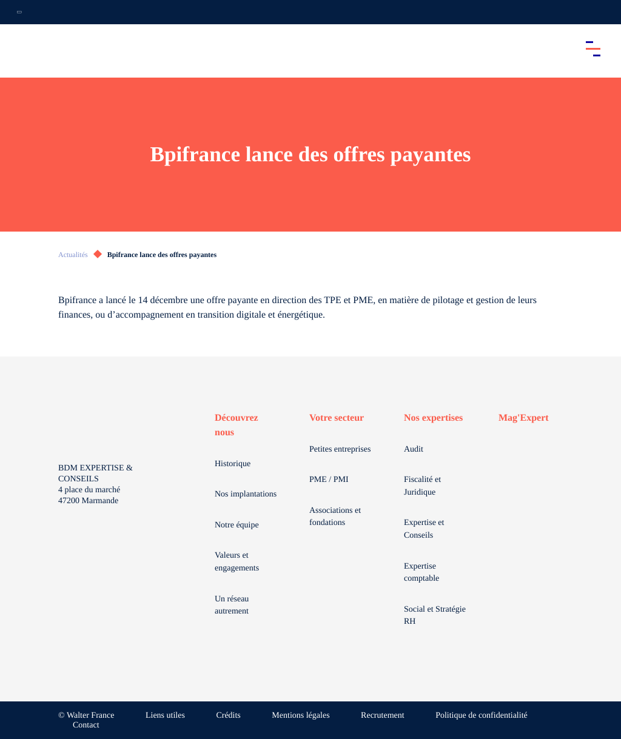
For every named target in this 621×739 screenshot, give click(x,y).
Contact (86, 725)
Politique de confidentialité (481, 715)
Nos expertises (433, 418)
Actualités (73, 254)
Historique (232, 464)
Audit (413, 449)
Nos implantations (246, 494)
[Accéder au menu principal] (593, 48)
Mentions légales (300, 715)
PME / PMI (329, 479)
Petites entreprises (340, 449)
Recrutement (382, 715)
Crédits (228, 715)
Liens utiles (165, 715)
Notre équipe (237, 525)
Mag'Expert (523, 418)
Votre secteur (336, 418)
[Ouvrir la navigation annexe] (19, 12)
